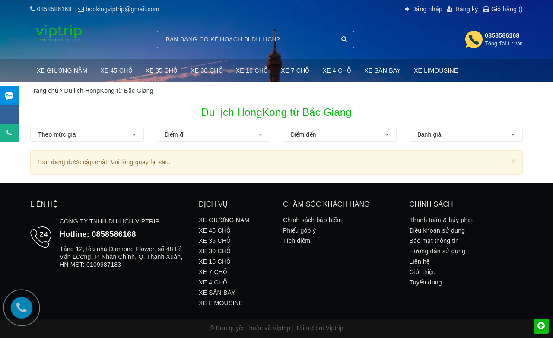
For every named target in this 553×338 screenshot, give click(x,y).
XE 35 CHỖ (162, 70)
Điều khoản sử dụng (437, 230)
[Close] (513, 161)
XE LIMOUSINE (436, 70)
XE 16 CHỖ (252, 70)
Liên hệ (420, 261)
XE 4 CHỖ (337, 70)
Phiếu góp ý (299, 230)
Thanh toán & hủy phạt (441, 220)
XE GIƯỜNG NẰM (62, 70)
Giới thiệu (423, 271)
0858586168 (54, 9)
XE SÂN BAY (382, 70)
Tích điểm (296, 240)
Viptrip (334, 328)
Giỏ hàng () (503, 9)
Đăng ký (462, 9)
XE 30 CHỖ (207, 70)
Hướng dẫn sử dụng (438, 251)
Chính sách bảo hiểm (312, 220)
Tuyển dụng (426, 282)
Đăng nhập (423, 9)
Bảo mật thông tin (434, 240)
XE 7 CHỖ (295, 70)
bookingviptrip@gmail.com (122, 9)
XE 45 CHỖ (116, 70)
